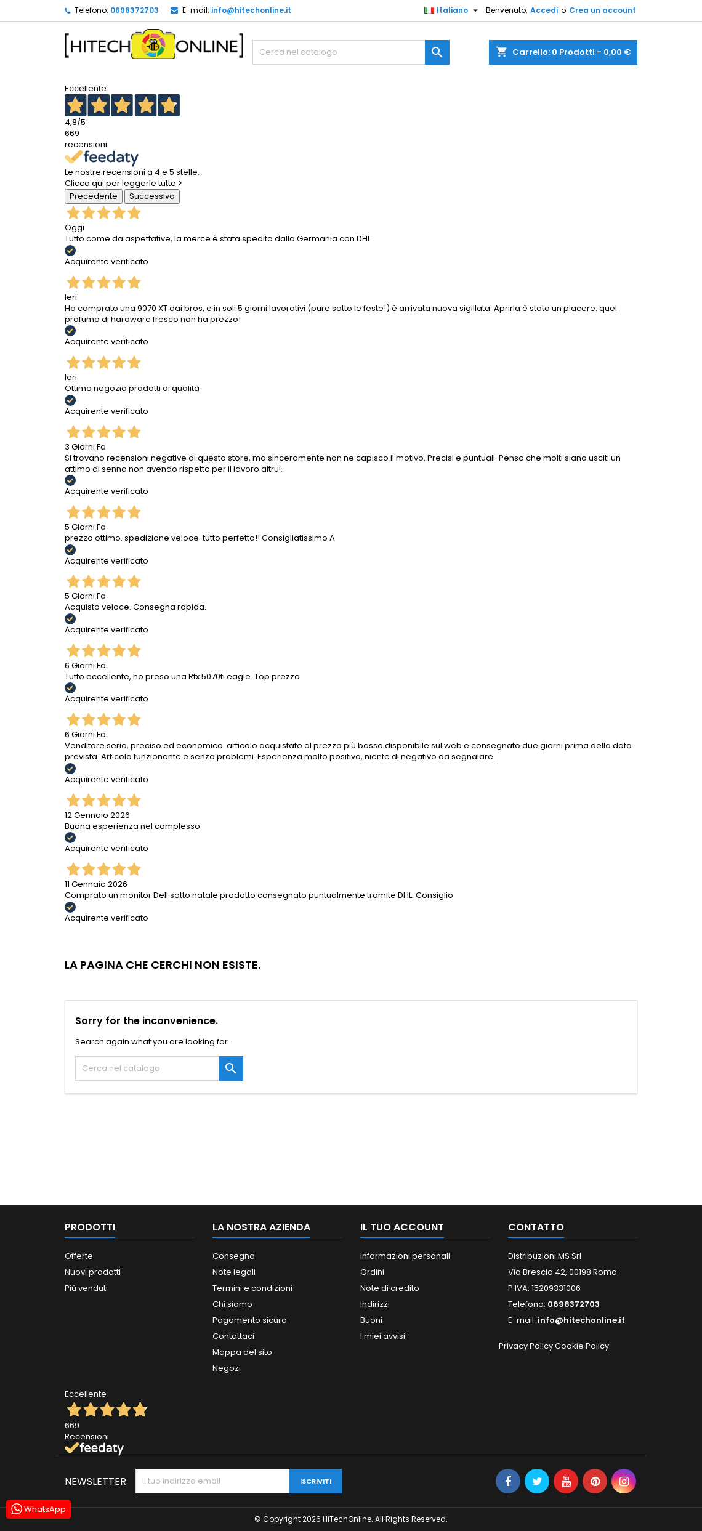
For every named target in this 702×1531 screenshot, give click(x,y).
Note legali (234, 1272)
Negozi (226, 1368)
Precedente (94, 196)
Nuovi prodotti (93, 1272)
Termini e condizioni (252, 1288)
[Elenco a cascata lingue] (452, 10)
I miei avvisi (382, 1336)
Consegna (233, 1256)
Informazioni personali (405, 1256)
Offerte (79, 1256)
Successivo (152, 196)
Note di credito (389, 1288)
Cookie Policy (582, 1346)
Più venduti (86, 1288)
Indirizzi (375, 1304)
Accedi (544, 10)
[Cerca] (351, 52)
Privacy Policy (526, 1346)
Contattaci (233, 1336)
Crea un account (602, 10)
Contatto (536, 1227)
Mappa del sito (242, 1352)
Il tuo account (402, 1227)
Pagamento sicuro (249, 1320)
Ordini (372, 1272)
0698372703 (134, 10)
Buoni (371, 1320)
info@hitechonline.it (251, 10)
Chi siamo (232, 1304)
